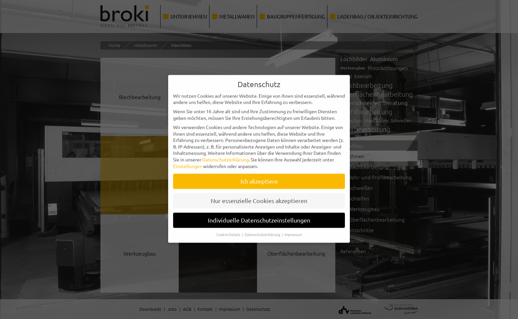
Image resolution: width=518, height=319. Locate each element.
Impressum (293, 230)
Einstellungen (187, 162)
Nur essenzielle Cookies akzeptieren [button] (259, 196)
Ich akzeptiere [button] (259, 177)
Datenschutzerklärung (225, 155)
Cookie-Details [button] (228, 230)
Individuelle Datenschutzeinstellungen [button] (259, 216)
